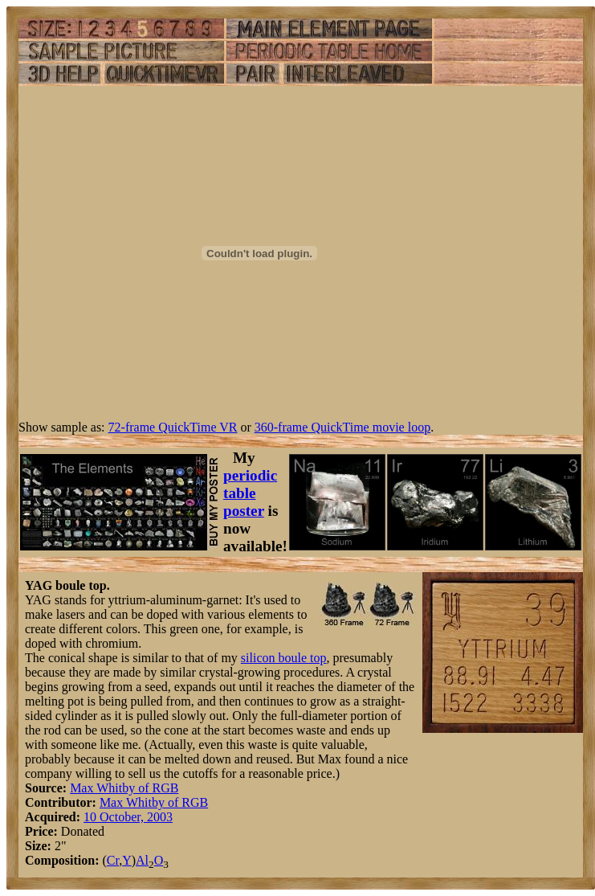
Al (142, 860)
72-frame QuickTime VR (173, 427)
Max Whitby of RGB (124, 788)
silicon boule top (284, 658)
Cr (113, 860)
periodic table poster (250, 493)
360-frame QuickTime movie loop (342, 427)
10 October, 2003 (128, 817)
